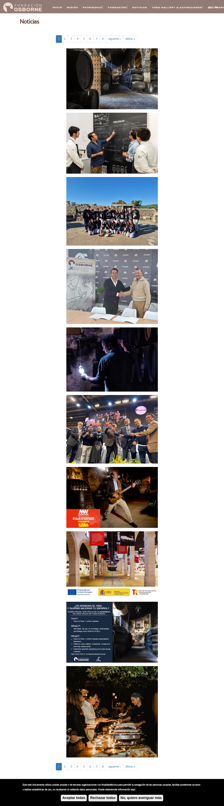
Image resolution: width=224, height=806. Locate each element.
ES (210, 7)
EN (216, 7)
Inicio (57, 7)
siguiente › (114, 39)
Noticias (139, 7)
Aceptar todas (73, 798)
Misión (72, 7)
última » (130, 39)
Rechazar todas (103, 798)
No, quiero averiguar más (141, 798)
